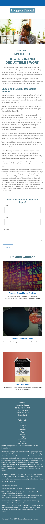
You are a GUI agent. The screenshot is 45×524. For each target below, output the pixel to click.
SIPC (14, 505)
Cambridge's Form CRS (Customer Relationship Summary (20, 519)
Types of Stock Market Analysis (22, 293)
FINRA (9, 505)
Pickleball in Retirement (22, 339)
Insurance (22, 430)
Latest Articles (22, 439)
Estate (22, 427)
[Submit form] (8, 247)
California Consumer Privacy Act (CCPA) (20, 476)
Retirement (22, 423)
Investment (22, 425)
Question (6, 229)
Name (6, 205)
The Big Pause (22, 384)
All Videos (22, 441)
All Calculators (22, 443)
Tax (22, 432)
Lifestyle (22, 436)
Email (6, 217)
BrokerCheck (5, 448)
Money (22, 434)
